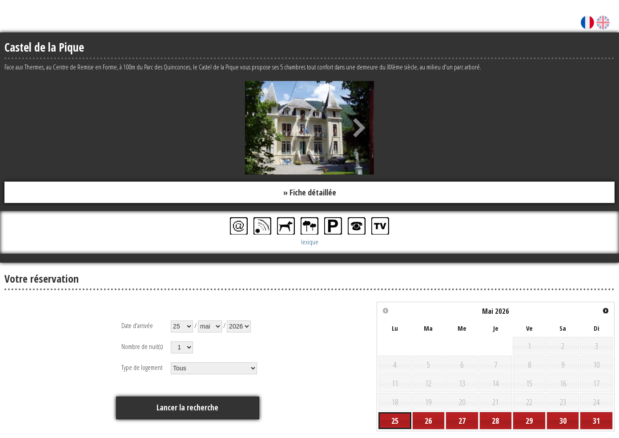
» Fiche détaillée (309, 192)
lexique (309, 242)
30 (563, 421)
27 (462, 421)
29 (529, 421)
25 (394, 421)
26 (428, 421)
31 (596, 421)
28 (495, 421)
